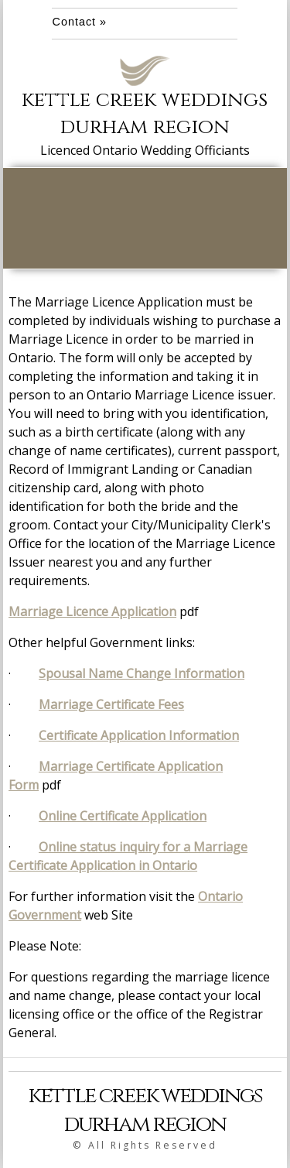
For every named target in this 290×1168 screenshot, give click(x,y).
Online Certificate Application (122, 815)
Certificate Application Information (139, 735)
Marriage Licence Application (92, 611)
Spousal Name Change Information (141, 673)
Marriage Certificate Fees (111, 704)
